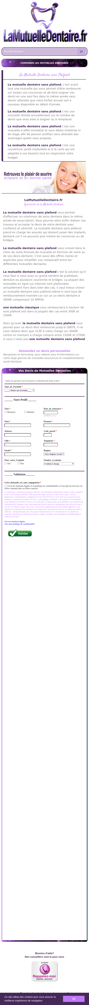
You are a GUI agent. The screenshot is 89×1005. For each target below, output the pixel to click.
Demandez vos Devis (44, 921)
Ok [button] (73, 999)
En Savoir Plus (44, 871)
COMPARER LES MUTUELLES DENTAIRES (44, 63)
